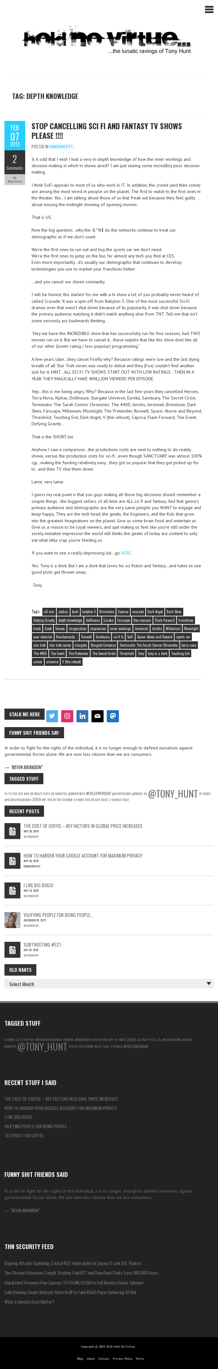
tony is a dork (157, 653)
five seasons (142, 620)
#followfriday (98, 793)
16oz (125, 799)
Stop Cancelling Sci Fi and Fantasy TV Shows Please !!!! (107, 130)
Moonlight (191, 628)
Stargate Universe (103, 645)
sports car (183, 636)
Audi (75, 611)
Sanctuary (103, 636)
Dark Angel (155, 611)
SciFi (130, 636)
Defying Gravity (43, 620)
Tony (141, 653)
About (91, 1359)
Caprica (123, 611)
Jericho (157, 628)
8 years (79, 799)
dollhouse (93, 620)
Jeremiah (141, 628)
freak (37, 628)
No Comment (31, 836)
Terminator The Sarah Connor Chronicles (149, 645)
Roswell (86, 636)
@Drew (137, 793)
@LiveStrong (121, 793)
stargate (81, 645)
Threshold (126, 653)
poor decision (42, 636)
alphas (63, 611)
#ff (44, 799)
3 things (115, 799)
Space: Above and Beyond (154, 636)
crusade (138, 611)
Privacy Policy (123, 1359)
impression (98, 628)
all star (49, 611)
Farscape (123, 620)
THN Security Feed (29, 1246)
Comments (14, 168)
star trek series (60, 645)
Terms (140, 1359)
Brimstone (106, 611)
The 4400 (40, 653)
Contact (103, 1359)
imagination (77, 628)
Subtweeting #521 (42, 944)
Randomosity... (62, 146)
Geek (48, 628)
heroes (60, 628)
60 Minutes (59, 793)
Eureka (108, 620)
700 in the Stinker (60, 799)
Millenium (173, 628)
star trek (39, 645)
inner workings (120, 628)
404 (26, 793)
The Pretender (78, 653)
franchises (185, 620)
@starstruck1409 (17, 799)
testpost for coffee (24, 1135)
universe (52, 661)
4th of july (92, 799)
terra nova (189, 645)
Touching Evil (180, 653)
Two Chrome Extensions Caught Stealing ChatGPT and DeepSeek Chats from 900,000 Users (81, 1272)
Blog (80, 1359)
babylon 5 (89, 611)
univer (37, 661)
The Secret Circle (103, 653)
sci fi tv (118, 636)
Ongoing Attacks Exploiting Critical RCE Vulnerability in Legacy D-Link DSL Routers (73, 1263)
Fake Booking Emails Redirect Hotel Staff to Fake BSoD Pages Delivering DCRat (70, 1292)
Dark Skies (174, 611)
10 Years (205, 793)
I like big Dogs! (38, 885)
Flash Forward (165, 620)
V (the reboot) (71, 661)
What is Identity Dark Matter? (29, 1301)
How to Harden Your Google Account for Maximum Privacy (83, 855)
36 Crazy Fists (40, 793)
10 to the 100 (13, 793)
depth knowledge (70, 620)
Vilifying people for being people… (58, 914)
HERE (126, 553)
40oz (104, 799)
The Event (57, 653)
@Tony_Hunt (173, 793)
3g (145, 793)
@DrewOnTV (76, 793)
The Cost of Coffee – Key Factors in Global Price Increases (83, 825)
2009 (36, 799)
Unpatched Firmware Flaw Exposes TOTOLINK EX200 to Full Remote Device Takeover (74, 1282)
